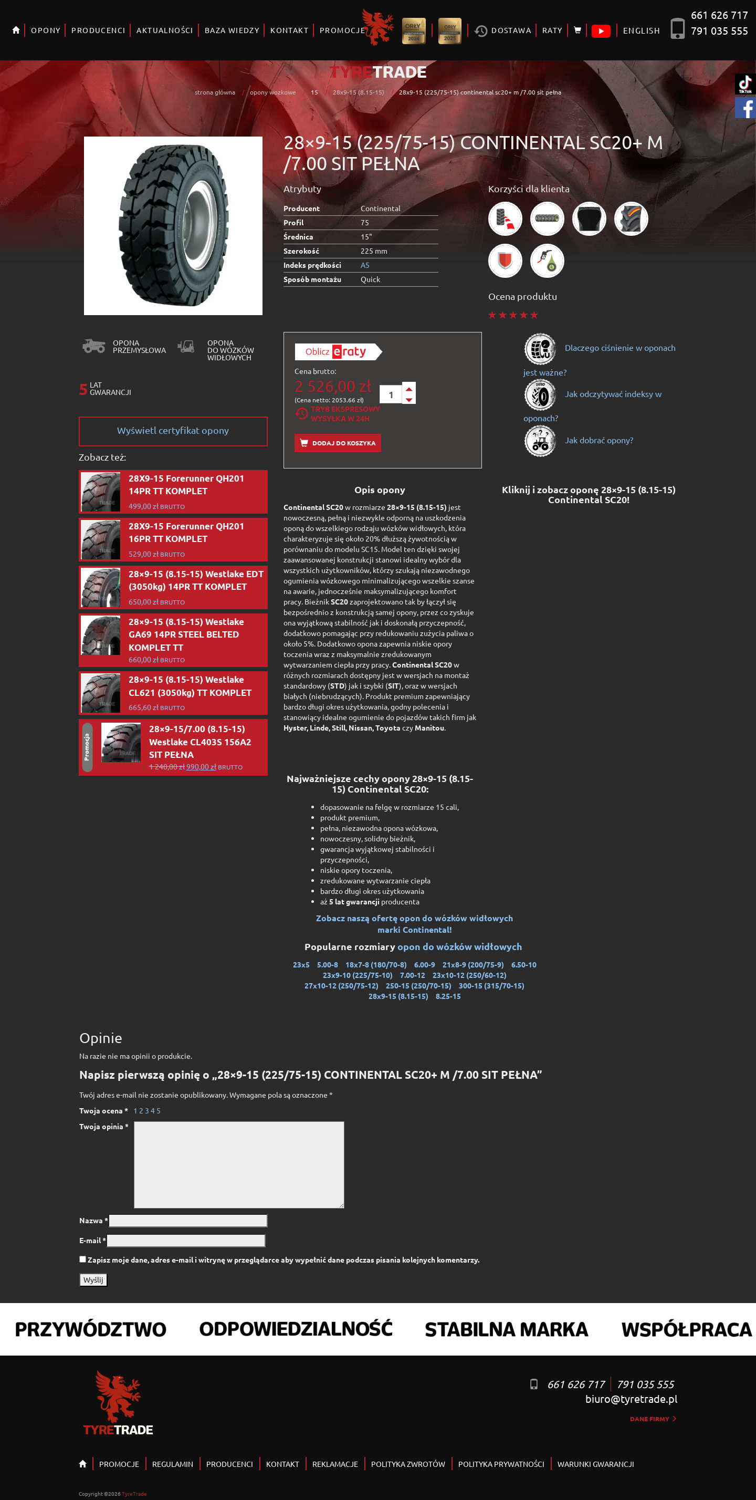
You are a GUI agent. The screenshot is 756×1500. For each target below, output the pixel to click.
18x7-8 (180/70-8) (376, 964)
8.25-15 (448, 996)
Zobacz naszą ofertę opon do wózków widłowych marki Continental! (414, 923)
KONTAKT (289, 30)
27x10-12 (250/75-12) (341, 985)
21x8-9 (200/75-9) (473, 964)
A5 (365, 264)
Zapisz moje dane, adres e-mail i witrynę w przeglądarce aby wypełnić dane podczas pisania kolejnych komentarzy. (283, 1259)
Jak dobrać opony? (578, 439)
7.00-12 (412, 975)
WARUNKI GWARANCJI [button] (596, 1463)
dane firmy (653, 1418)
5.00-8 (327, 964)
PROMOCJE (119, 1463)
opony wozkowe (273, 92)
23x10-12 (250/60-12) (470, 975)
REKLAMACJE (335, 1463)
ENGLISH (641, 30)
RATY (552, 30)
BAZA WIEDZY (232, 30)
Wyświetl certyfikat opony (173, 429)
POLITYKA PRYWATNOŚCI (501, 1463)
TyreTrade (134, 1493)
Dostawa (502, 31)
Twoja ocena (103, 1110)
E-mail (92, 1240)
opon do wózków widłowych (460, 946)
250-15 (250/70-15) (419, 985)
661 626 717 (719, 14)
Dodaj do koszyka (338, 443)
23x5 (301, 964)
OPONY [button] (45, 30)
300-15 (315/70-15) (491, 985)
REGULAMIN (172, 1463)
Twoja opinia (104, 1126)
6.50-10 (524, 964)
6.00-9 (424, 964)
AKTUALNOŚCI (164, 30)
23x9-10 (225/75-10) (358, 975)
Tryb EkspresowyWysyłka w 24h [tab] (337, 413)
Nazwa (93, 1220)
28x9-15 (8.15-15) (358, 92)
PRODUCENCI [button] (98, 30)
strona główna (215, 92)
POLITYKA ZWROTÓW (408, 1463)
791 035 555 (719, 30)
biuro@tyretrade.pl (631, 1398)
